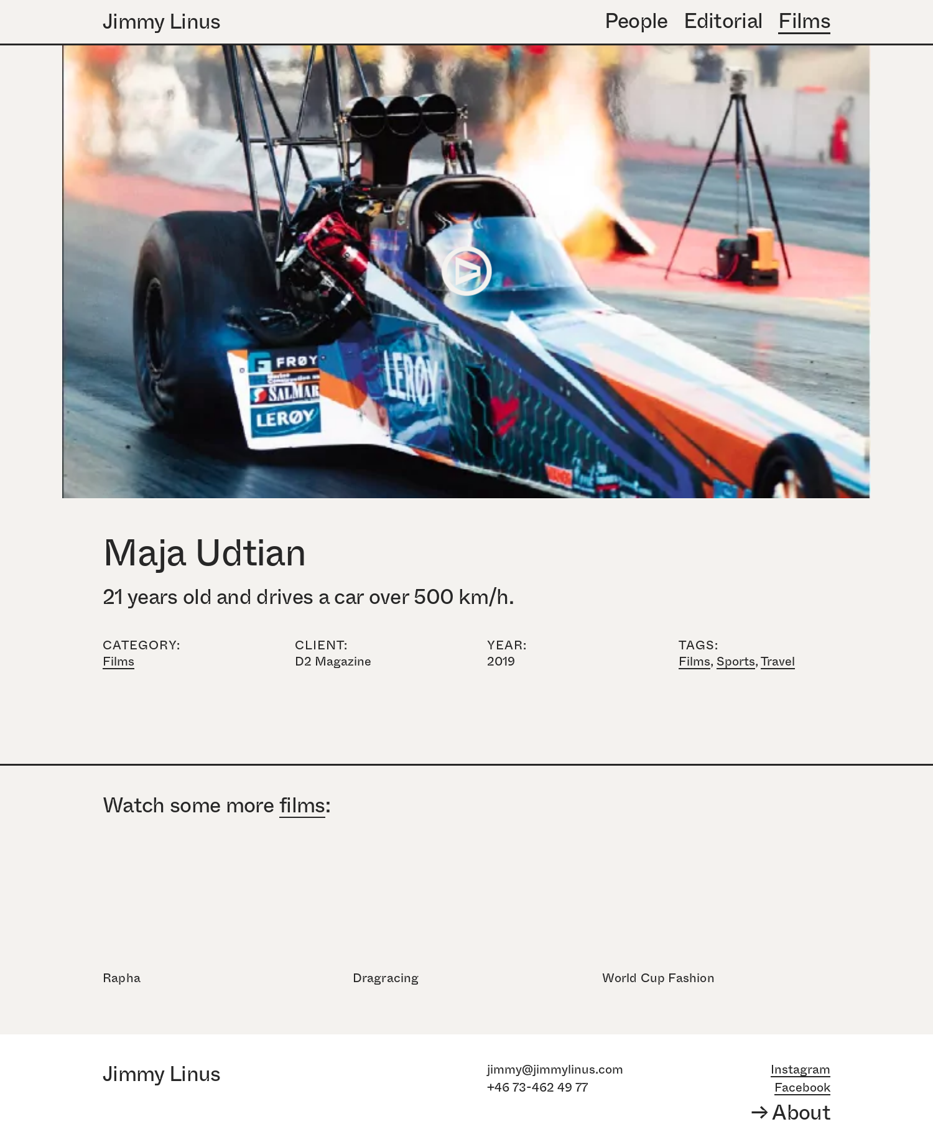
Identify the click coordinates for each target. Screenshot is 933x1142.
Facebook (802, 1088)
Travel (778, 662)
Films (118, 662)
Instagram (800, 1070)
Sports (736, 662)
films (302, 806)
